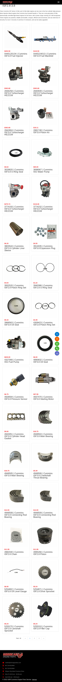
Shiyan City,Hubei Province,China (13, 671)
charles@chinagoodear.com (11, 662)
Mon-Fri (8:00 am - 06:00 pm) (12, 674)
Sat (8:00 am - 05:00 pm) (10, 677)
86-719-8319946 (8, 665)
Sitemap (34, 679)
